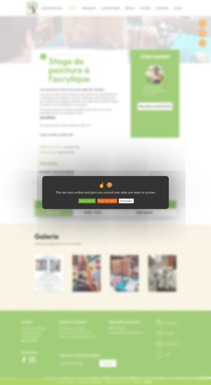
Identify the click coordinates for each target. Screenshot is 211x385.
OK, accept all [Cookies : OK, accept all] (87, 200)
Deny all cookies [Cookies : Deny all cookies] (107, 200)
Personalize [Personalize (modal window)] (126, 200)
